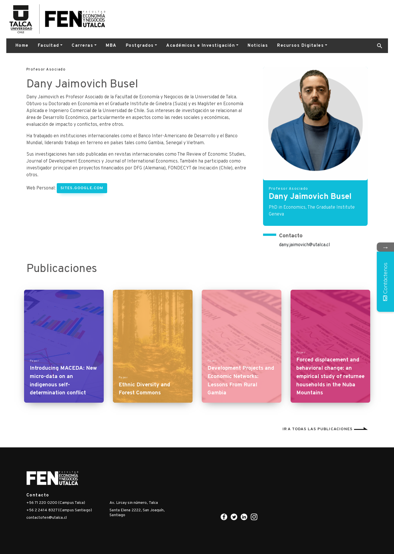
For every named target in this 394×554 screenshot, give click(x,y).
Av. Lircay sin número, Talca (133, 502)
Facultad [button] (48, 45)
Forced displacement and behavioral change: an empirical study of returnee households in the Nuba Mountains (330, 376)
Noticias (258, 45)
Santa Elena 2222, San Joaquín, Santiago (137, 513)
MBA (111, 45)
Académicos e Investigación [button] (200, 45)
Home (22, 45)
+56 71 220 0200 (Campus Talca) (55, 502)
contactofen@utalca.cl (46, 517)
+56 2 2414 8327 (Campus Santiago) (59, 510)
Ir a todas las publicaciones (325, 429)
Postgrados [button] (140, 45)
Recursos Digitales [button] (300, 45)
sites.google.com (81, 188)
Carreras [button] (82, 45)
